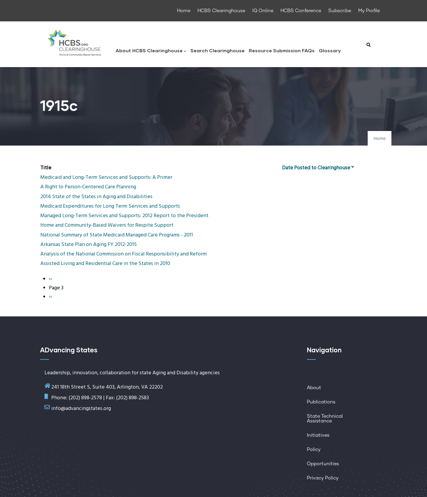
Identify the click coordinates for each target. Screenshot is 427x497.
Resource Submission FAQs (282, 50)
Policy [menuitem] (314, 449)
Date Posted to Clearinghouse (318, 168)
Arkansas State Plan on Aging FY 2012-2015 (88, 244)
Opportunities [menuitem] (323, 463)
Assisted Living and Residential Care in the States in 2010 (105, 263)
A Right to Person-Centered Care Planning (88, 187)
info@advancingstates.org (81, 408)
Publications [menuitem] (321, 402)
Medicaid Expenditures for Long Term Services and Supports (110, 206)
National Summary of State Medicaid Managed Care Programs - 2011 (116, 235)
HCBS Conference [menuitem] (301, 10)
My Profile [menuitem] (369, 10)
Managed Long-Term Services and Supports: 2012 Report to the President (124, 216)
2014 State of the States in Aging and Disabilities (96, 197)
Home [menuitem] (183, 10)
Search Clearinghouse (217, 50)
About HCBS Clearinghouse (151, 51)
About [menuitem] (314, 387)
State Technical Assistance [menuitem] (325, 418)
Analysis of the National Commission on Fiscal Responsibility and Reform (123, 254)
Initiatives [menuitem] (318, 435)
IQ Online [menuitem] (262, 10)
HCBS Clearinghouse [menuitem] (221, 10)
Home (379, 139)
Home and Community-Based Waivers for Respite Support (106, 225)
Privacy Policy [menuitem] (323, 478)
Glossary (330, 50)
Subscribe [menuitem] (339, 10)
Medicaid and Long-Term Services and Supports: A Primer (106, 177)
